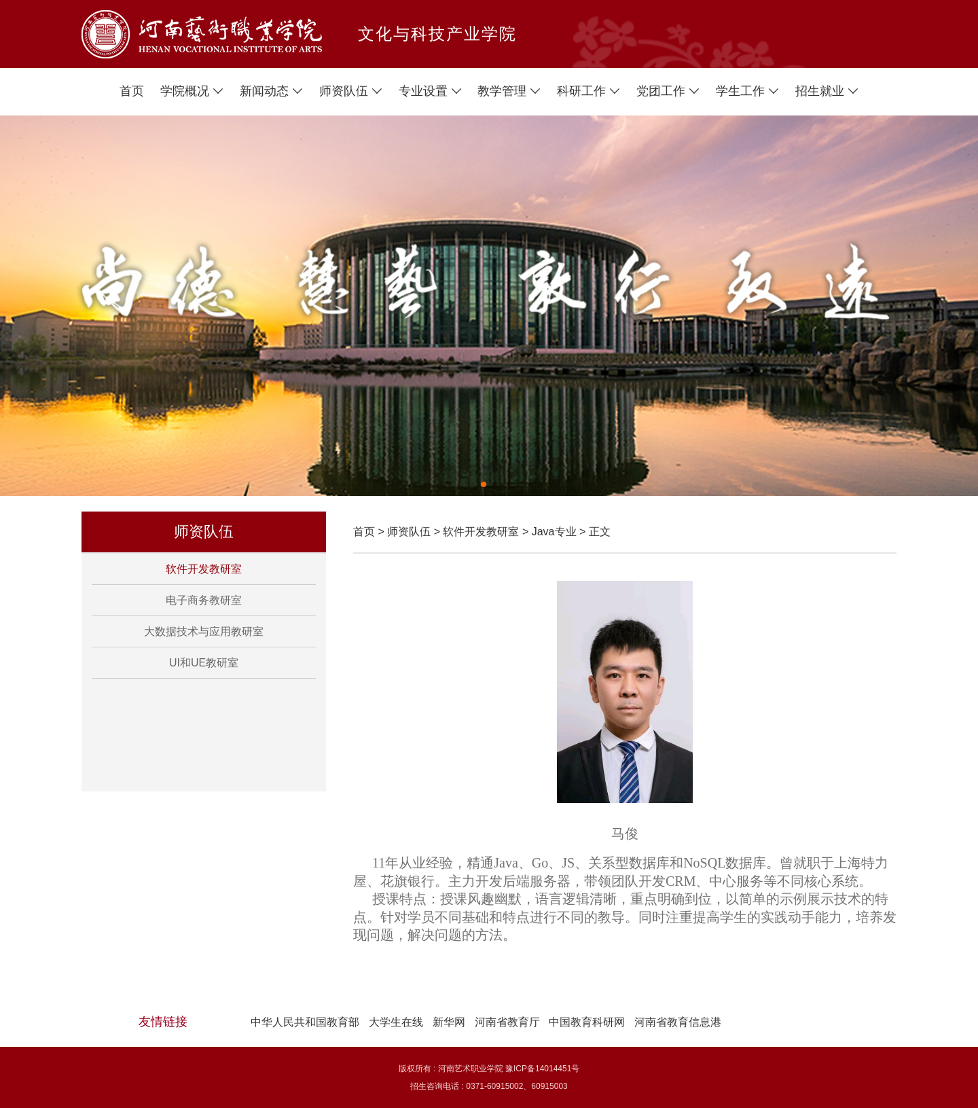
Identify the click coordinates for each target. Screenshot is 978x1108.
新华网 (449, 1022)
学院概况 (191, 91)
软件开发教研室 (204, 569)
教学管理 (509, 91)
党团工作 (668, 91)
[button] (483, 484)
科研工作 (588, 91)
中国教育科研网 (587, 1022)
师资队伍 (350, 91)
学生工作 (747, 91)
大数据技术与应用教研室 (204, 631)
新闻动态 (271, 91)
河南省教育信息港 (677, 1022)
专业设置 (430, 91)
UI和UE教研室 (203, 662)
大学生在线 (396, 1022)
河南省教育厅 (507, 1022)
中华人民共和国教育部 (305, 1022)
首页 (132, 91)
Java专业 (554, 531)
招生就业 (826, 91)
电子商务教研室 (204, 600)
